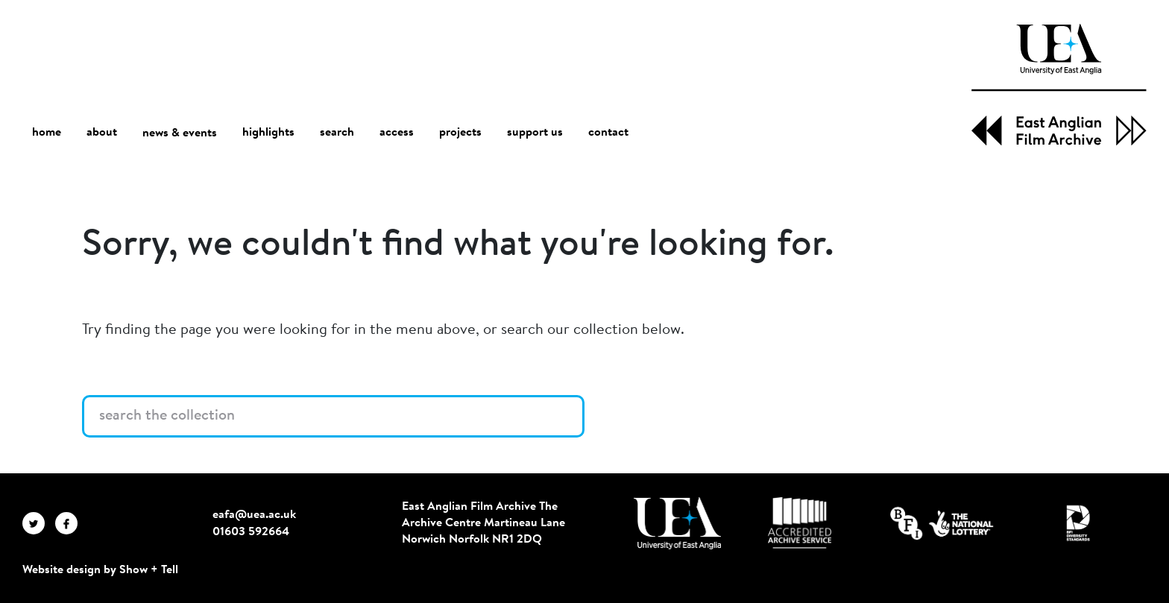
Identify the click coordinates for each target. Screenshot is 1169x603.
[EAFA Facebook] (70, 523)
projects (460, 133)
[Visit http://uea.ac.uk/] (677, 523)
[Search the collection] (333, 416)
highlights (268, 133)
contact (608, 133)
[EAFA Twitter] (38, 523)
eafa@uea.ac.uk (254, 515)
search (337, 133)
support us (535, 133)
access (396, 133)
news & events (180, 133)
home (46, 132)
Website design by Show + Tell (100, 570)
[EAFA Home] (1059, 84)
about (102, 133)
